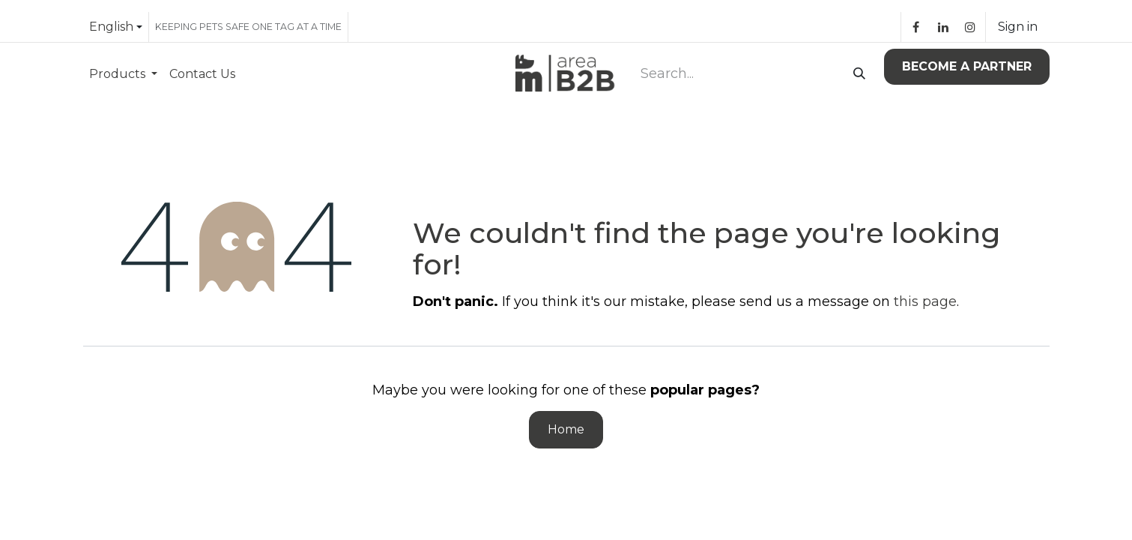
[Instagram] (970, 27)
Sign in (1018, 27)
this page (925, 301)
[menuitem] (123, 74)
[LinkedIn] (943, 27)
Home (566, 429)
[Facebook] (916, 27)
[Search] (856, 74)
